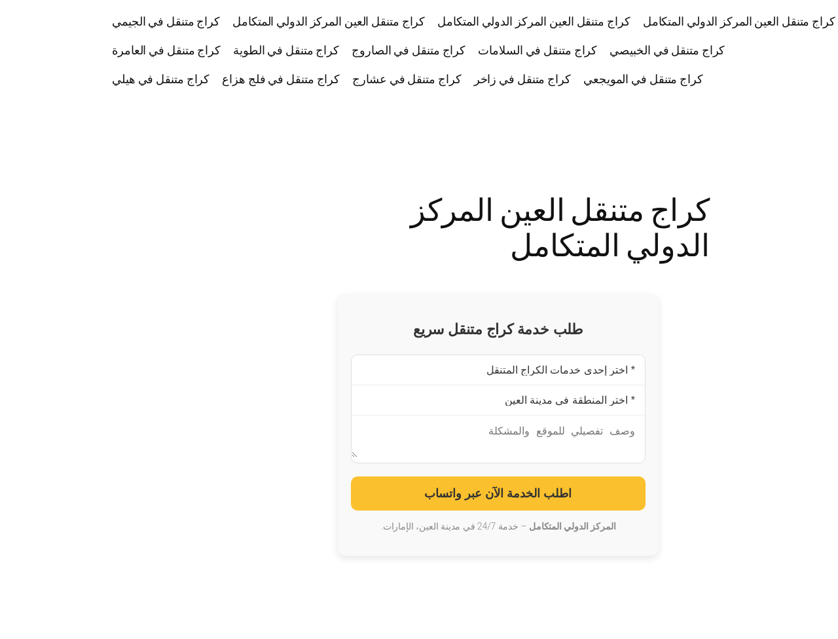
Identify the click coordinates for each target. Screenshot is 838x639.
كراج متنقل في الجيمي (87, 21)
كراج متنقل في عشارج (327, 79)
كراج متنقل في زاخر (443, 79)
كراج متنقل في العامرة (87, 50)
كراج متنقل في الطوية (207, 50)
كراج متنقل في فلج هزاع (202, 79)
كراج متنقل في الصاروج (329, 50)
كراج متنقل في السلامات (458, 50)
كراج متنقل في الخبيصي (588, 50)
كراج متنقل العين (789, 50)
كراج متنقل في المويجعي (564, 79)
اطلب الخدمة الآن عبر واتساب (418, 498)
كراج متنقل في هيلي (81, 79)
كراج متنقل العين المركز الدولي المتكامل (660, 21)
